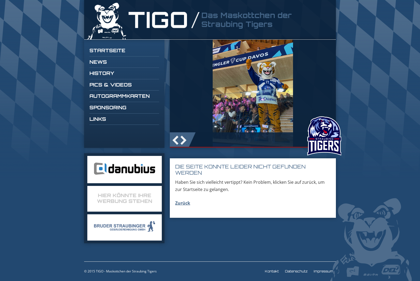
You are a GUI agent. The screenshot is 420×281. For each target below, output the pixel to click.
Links (97, 119)
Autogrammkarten (119, 96)
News (98, 62)
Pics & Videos (110, 85)
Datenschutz (296, 271)
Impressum (323, 271)
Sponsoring (107, 107)
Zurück (182, 203)
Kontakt (272, 271)
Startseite (107, 50)
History (101, 73)
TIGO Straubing (190, 21)
